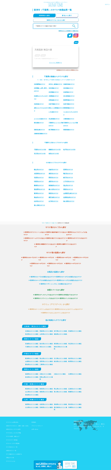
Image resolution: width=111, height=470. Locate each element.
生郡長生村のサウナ (69, 197)
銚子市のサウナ (68, 177)
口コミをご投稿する (55, 62)
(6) (40, 153)
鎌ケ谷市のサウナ (54, 189)
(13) (55, 149)
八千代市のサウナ (68, 181)
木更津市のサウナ (39, 173)
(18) (40, 149)
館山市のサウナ (39, 169)
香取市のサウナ (68, 189)
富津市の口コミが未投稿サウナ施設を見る (68, 30)
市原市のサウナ (39, 177)
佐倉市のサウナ (53, 169)
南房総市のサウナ (54, 185)
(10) (69, 149)
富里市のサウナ (53, 193)
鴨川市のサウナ (68, 173)
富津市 (43, 55)
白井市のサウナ (39, 201)
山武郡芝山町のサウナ (70, 193)
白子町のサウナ (53, 201)
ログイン (107, 4)
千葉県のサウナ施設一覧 (51, 223)
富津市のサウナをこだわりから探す (56, 20)
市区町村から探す (44, 15)
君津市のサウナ (68, 169)
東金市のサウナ (39, 197)
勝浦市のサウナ (39, 185)
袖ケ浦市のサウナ (68, 201)
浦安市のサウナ (53, 173)
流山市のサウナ (68, 185)
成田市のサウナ (53, 181)
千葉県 (37, 55)
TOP (43, 223)
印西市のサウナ (39, 181)
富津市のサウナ (39, 193)
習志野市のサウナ (39, 189)
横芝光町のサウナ (54, 197)
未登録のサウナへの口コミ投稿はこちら (67, 70)
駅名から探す (67, 15)
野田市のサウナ (53, 177)
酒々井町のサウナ (39, 205)
